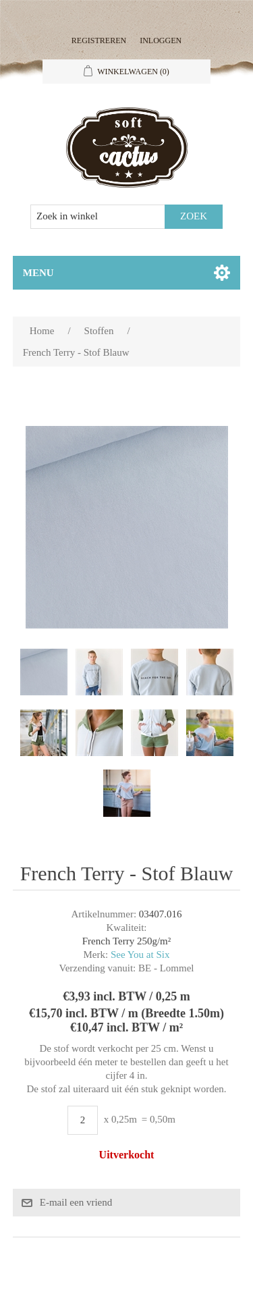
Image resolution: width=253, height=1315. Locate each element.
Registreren (99, 40)
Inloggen (160, 40)
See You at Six (140, 954)
